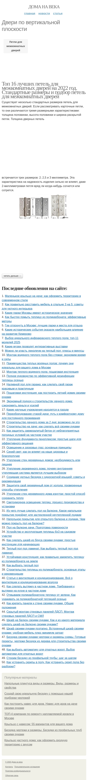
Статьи (58, 13)
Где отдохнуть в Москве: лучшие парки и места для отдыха (44, 325)
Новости (44, 13)
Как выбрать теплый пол (23, 565)
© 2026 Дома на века (14, 762)
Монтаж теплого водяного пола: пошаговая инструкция (43, 371)
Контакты (9, 767)
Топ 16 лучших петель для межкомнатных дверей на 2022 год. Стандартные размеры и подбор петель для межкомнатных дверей (44, 90)
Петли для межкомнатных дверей (16, 46)
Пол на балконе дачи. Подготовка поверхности (37, 527)
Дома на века (44, 6)
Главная (29, 13)
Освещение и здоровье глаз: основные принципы (39, 447)
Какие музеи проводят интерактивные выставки (36, 346)
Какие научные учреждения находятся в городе (38, 409)
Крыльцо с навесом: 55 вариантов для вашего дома (38, 724)
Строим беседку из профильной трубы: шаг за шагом (42, 658)
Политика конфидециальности (17, 771)
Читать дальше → (12, 276)
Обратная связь (11, 775)
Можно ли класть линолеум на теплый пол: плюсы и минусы (44, 350)
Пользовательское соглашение (27, 767)
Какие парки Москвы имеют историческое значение (39, 312)
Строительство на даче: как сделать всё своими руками (43, 426)
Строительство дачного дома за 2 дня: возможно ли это (43, 422)
